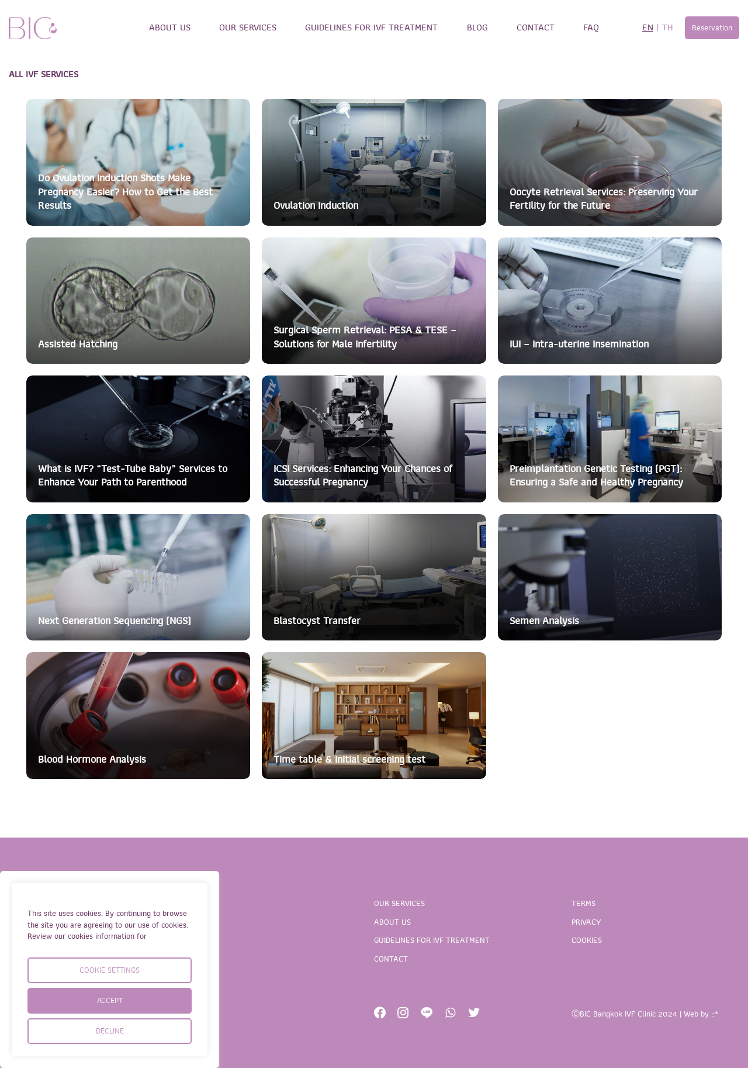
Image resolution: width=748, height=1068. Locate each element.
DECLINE (110, 1031)
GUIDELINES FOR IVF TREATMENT (371, 27)
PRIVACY (586, 922)
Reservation (712, 28)
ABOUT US (170, 27)
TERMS (583, 903)
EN (647, 27)
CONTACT (536, 27)
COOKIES (587, 940)
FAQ (591, 27)
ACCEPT (110, 1000)
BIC (33, 28)
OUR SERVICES (247, 27)
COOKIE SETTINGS (109, 970)
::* (714, 1014)
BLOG (477, 27)
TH (667, 27)
